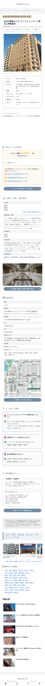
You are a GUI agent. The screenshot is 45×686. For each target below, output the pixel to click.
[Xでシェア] (7, 29)
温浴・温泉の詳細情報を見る (32, 212)
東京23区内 (23, 16)
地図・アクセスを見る (22, 400)
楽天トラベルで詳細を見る (22, 510)
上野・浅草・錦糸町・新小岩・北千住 (11, 16)
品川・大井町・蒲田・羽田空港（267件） (17, 573)
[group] (11, 551)
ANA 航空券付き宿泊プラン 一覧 (17, 177)
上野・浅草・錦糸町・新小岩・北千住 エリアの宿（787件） (24, 561)
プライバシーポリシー (11, 681)
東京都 (28, 16)
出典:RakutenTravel (7, 73)
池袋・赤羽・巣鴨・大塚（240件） (15, 585)
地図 (28, 319)
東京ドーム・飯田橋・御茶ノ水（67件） (17, 580)
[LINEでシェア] (27, 29)
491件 (25, 156)
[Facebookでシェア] (17, 29)
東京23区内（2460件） (12, 592)
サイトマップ (33, 681)
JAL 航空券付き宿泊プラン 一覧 (17, 181)
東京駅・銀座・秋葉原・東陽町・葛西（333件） (19, 582)
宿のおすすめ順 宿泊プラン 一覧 (17, 174)
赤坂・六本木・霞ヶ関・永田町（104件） (17, 590)
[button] (37, 29)
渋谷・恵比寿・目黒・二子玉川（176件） (17, 587)
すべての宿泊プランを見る (22, 188)
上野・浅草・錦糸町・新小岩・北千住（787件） (19, 570)
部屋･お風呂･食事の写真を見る (22, 289)
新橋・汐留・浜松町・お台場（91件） (16, 578)
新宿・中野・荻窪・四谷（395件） (15, 575)
